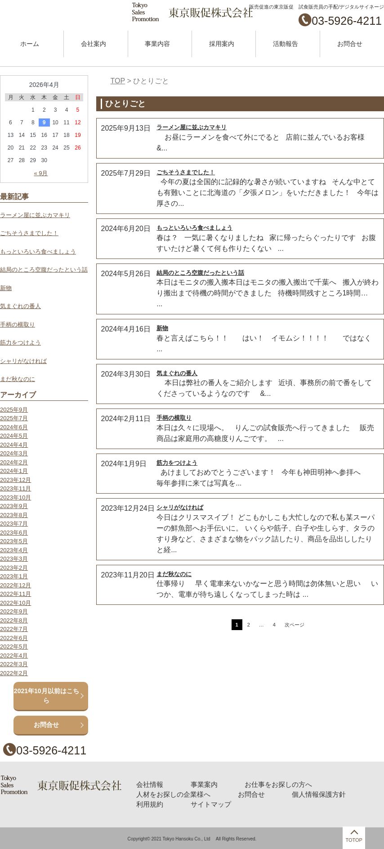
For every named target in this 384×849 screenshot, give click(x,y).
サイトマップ (208, 803)
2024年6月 (14, 427)
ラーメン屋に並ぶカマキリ (191, 127)
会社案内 (93, 43)
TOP (118, 81)
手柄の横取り (174, 417)
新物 (162, 328)
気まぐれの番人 (176, 373)
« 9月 (41, 173)
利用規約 (149, 803)
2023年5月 (14, 541)
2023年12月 (15, 480)
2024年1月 (14, 471)
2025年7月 (14, 418)
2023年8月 (14, 515)
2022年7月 (14, 629)
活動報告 (285, 43)
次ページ (294, 624)
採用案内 (221, 43)
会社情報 (149, 784)
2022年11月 (15, 593)
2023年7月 (14, 523)
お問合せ (349, 43)
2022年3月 (14, 664)
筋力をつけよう (176, 462)
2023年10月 (15, 497)
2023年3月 (14, 558)
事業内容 (157, 43)
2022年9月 (14, 611)
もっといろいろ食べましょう (194, 227)
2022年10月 (15, 602)
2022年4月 (14, 655)
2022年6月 (14, 638)
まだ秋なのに (174, 574)
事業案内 (201, 784)
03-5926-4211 (347, 20)
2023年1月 (14, 576)
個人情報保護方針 (309, 793)
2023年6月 (14, 532)
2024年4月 (14, 444)
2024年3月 (14, 453)
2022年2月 (14, 673)
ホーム (29, 43)
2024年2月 (14, 462)
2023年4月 (14, 550)
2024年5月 (14, 435)
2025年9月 (14, 409)
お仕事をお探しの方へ (271, 784)
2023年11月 (15, 488)
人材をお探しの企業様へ (171, 793)
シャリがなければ (179, 507)
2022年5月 (14, 646)
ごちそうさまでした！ (185, 172)
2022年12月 (15, 585)
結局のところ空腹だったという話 (200, 272)
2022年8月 (14, 620)
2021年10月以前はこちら (46, 695)
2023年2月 (14, 567)
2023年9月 (14, 506)
